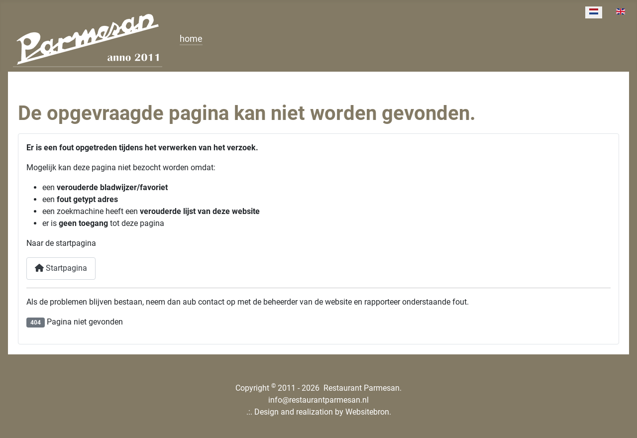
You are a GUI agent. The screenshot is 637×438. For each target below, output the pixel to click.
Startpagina (61, 268)
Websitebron (367, 412)
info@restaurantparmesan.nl (318, 400)
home (191, 39)
